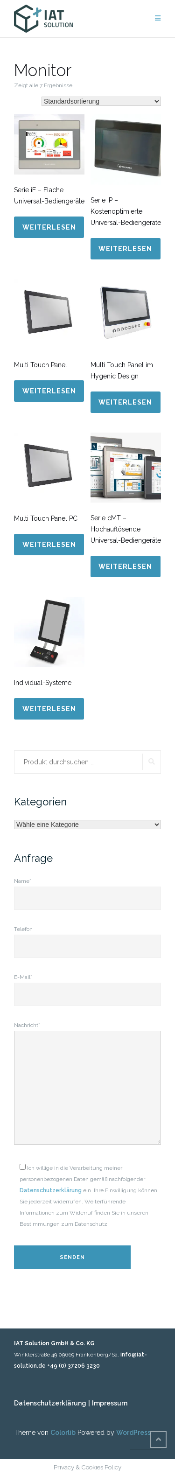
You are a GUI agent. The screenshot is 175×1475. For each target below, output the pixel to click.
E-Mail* (87, 986)
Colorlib (63, 1432)
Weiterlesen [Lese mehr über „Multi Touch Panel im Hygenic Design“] (125, 402)
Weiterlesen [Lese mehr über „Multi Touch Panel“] (49, 391)
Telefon (87, 938)
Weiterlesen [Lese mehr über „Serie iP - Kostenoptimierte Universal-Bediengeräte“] (125, 248)
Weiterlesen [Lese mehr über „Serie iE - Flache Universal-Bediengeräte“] (49, 227)
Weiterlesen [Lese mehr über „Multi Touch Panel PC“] (49, 544)
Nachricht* (87, 1084)
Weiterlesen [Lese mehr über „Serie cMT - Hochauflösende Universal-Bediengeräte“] (125, 566)
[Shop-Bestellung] (101, 101)
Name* (87, 890)
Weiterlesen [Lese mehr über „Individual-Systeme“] (49, 709)
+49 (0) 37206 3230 (73, 1366)
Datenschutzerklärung (51, 1190)
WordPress (133, 1432)
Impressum (109, 1403)
